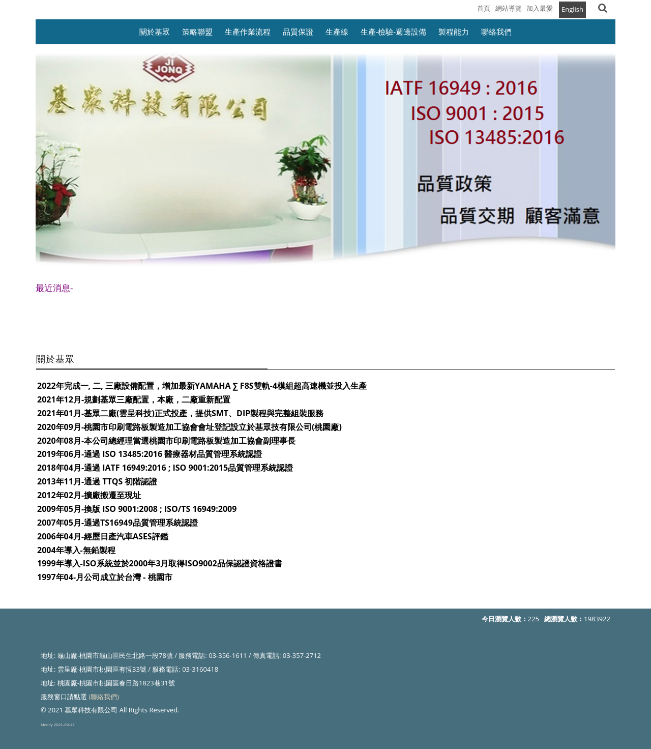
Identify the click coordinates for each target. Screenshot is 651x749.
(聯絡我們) (103, 696)
